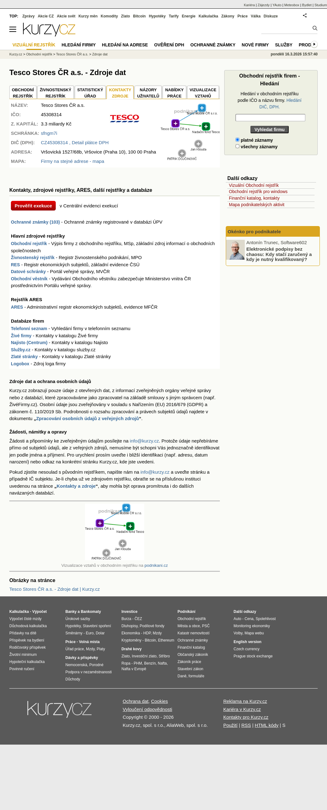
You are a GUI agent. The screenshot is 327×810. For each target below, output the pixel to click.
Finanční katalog (191, 647)
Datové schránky (28, 271)
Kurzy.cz (15, 54)
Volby (238, 633)
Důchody (72, 679)
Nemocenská (76, 665)
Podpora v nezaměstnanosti (88, 672)
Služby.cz (21, 349)
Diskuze (271, 16)
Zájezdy (264, 5)
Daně (182, 676)
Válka (255, 16)
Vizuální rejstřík (33, 44)
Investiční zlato (144, 656)
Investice (129, 611)
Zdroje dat (100, 54)
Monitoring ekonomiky (252, 626)
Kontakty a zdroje (76, 486)
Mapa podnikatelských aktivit (256, 204)
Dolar (100, 633)
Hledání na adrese (125, 44)
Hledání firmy (79, 44)
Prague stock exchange (253, 656)
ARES (17, 307)
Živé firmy (21, 335)
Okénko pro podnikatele (254, 231)
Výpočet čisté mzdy (25, 619)
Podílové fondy (152, 626)
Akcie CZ (46, 16)
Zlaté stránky (24, 356)
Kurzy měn (87, 16)
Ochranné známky (212, 44)
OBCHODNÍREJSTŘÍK (23, 93)
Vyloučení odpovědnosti (147, 709)
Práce (243, 16)
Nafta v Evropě (133, 669)
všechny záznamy (256, 146)
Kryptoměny (131, 640)
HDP (147, 633)
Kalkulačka (208, 16)
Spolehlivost (266, 619)
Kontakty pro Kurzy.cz (245, 717)
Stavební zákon (190, 669)
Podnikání (186, 611)
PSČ (206, 626)
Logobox (20, 363)
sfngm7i (49, 133)
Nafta (162, 663)
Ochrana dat (136, 701)
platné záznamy (254, 140)
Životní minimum (23, 654)
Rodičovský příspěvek (27, 647)
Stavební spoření (97, 626)
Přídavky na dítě (22, 633)
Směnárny (74, 633)
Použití (230, 725)
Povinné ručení (21, 669)
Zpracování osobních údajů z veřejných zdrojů (87, 418)
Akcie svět (66, 16)
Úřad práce (74, 649)
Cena (249, 619)
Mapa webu (254, 633)
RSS (246, 725)
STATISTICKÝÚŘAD (90, 93)
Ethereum (166, 640)
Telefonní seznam (29, 328)
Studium (321, 5)
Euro (89, 633)
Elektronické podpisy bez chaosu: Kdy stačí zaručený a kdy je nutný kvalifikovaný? (279, 254)
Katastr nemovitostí (194, 633)
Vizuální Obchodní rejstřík (254, 185)
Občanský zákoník (193, 654)
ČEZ (138, 619)
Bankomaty (91, 611)
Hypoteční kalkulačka (27, 662)
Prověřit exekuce (33, 205)
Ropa (125, 663)
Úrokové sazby (77, 619)
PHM (138, 663)
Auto (237, 619)
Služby (283, 44)
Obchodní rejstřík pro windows (258, 191)
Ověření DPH (169, 44)
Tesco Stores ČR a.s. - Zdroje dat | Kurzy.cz (54, 589)
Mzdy (90, 649)
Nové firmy (255, 44)
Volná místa (89, 642)
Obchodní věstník (29, 278)
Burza (126, 619)
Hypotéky (157, 16)
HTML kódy (266, 725)
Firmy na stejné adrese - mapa (72, 161)
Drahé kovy (131, 649)
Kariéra (249, 5)
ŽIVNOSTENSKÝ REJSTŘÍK (55, 93)
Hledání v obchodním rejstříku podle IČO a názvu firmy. (269, 100)
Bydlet (307, 5)
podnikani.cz (156, 565)
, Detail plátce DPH (75, 142)
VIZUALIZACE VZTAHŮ (203, 93)
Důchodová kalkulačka (28, 626)
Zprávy (28, 16)
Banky (71, 611)
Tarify (174, 16)
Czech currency (246, 649)
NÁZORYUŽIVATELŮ (148, 93)
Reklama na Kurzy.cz (245, 701)
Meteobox (291, 5)
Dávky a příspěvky (81, 658)
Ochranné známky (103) (35, 222)
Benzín (150, 663)
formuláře (196, 676)
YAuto (277, 5)
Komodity (109, 16)
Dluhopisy (129, 626)
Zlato (125, 16)
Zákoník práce (189, 662)
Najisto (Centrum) (29, 342)
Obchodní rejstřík (29, 243)
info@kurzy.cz (144, 440)
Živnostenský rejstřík (32, 257)
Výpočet (39, 611)
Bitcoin (139, 16)
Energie (189, 16)
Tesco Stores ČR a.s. (72, 54)
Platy (101, 649)
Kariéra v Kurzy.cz (242, 709)
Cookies (159, 701)
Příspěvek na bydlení (26, 640)
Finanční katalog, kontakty (254, 198)
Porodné (96, 665)
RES (15, 264)
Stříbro (164, 656)
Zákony (227, 16)
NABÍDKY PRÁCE (174, 93)
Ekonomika (130, 633)
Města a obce (189, 626)
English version (247, 642)
